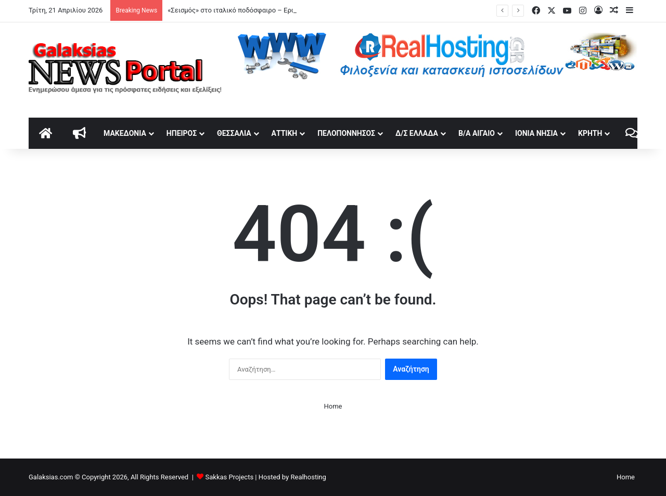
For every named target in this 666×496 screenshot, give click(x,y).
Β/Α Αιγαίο (476, 133)
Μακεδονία (125, 133)
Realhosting (308, 477)
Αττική (285, 133)
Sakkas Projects (230, 477)
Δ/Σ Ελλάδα (416, 133)
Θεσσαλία (234, 133)
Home (333, 406)
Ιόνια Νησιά (536, 133)
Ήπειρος (181, 133)
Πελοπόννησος (346, 133)
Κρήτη (590, 133)
